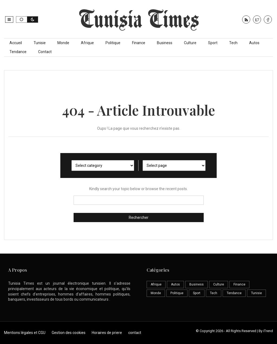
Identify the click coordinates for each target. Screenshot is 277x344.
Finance (138, 43)
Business (164, 43)
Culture (190, 43)
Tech (233, 43)
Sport (212, 43)
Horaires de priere (107, 332)
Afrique (87, 43)
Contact (45, 52)
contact (134, 332)
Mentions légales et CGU (24, 332)
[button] (9, 19)
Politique (112, 43)
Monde (63, 43)
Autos (254, 43)
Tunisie (40, 43)
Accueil (15, 43)
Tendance (18, 52)
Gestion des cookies (68, 332)
